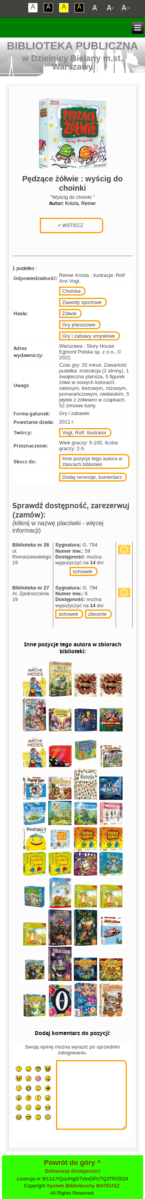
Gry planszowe (79, 325)
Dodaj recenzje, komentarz (92, 477)
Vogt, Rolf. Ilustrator (84, 433)
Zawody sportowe (82, 302)
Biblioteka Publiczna (72, 46)
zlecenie (97, 614)
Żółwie (69, 313)
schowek (82, 571)
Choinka (71, 291)
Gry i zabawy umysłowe (88, 336)
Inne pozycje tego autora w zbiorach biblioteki (92, 461)
